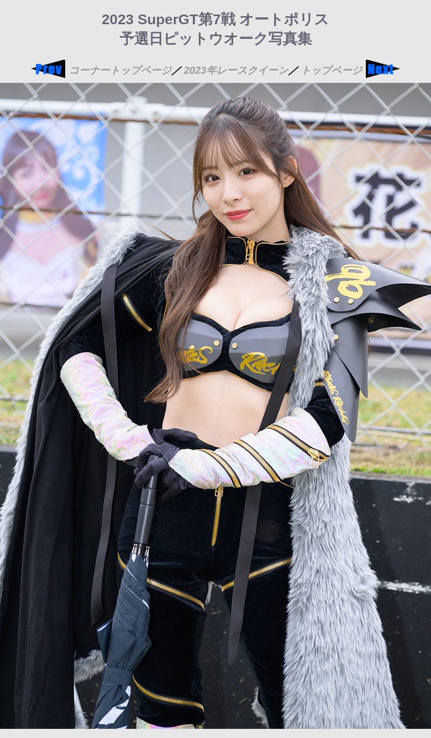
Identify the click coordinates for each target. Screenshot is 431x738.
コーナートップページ (120, 70)
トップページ (331, 70)
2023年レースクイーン (236, 70)
